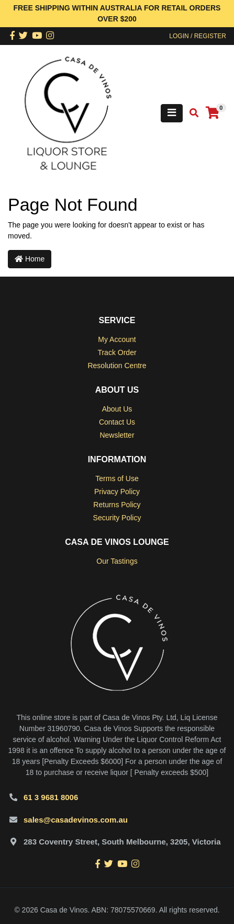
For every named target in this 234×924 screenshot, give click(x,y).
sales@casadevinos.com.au (76, 819)
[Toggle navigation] (172, 113)
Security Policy (117, 518)
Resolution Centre (116, 365)
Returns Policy (116, 504)
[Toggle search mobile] (191, 113)
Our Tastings (116, 561)
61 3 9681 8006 (51, 797)
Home (29, 259)
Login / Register (197, 36)
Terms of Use (116, 478)
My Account (117, 339)
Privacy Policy (117, 491)
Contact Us (117, 422)
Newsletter (116, 435)
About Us (117, 409)
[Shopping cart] (212, 113)
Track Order (116, 352)
